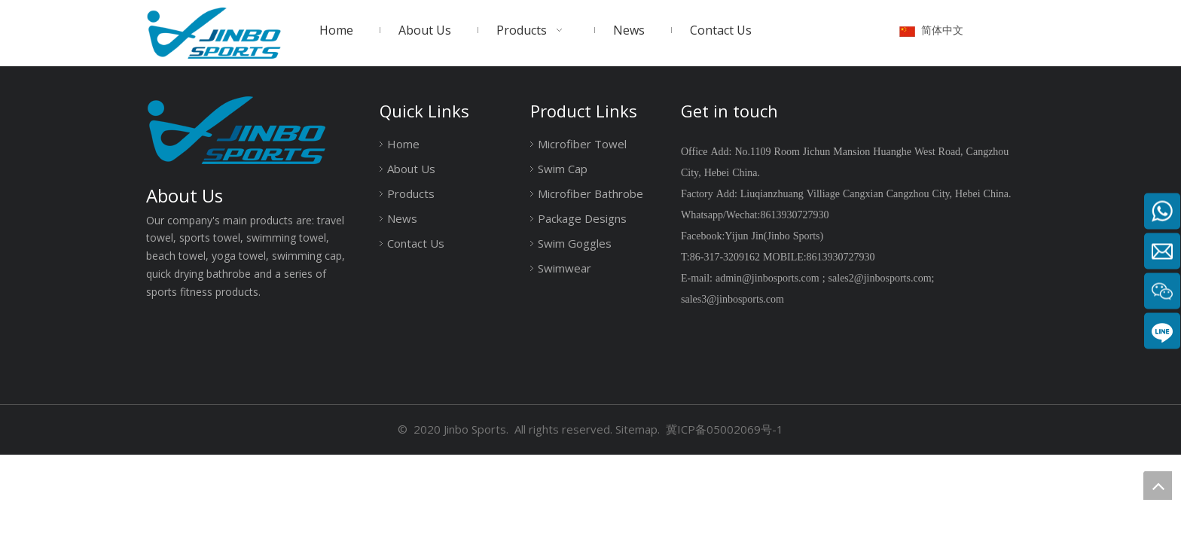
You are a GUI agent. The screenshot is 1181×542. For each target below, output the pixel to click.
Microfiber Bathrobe (590, 193)
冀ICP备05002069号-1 (724, 429)
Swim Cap (562, 168)
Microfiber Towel (582, 143)
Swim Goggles (575, 243)
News (402, 218)
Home (403, 143)
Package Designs (582, 218)
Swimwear (564, 268)
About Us (411, 168)
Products (411, 193)
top (1157, 485)
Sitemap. (637, 429)
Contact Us (415, 243)
